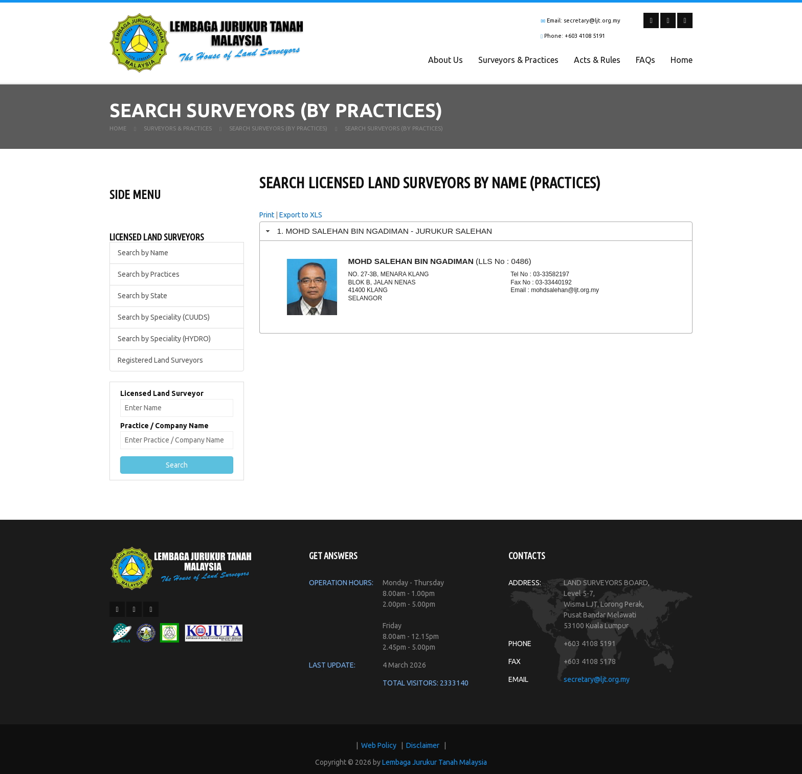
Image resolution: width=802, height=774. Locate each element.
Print (266, 219)
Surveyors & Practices (518, 59)
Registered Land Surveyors (160, 364)
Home (682, 59)
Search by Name (143, 257)
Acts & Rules (597, 59)
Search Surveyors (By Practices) (278, 132)
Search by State (142, 300)
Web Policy (378, 749)
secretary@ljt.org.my (597, 683)
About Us (445, 59)
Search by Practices (149, 278)
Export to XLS (300, 219)
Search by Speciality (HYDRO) (164, 343)
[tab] (476, 235)
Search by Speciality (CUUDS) (164, 321)
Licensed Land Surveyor (162, 397)
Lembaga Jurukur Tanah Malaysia (434, 766)
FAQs (645, 59)
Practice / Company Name (164, 430)
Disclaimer (422, 749)
